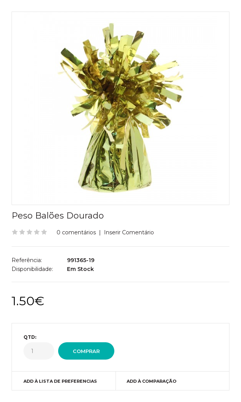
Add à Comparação (151, 381)
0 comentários (76, 232)
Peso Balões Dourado (58, 215)
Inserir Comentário (129, 232)
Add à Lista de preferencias (60, 381)
